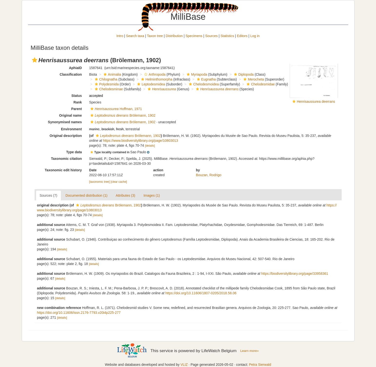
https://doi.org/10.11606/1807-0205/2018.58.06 (200, 293)
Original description (66, 136)
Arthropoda (154, 74)
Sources (211, 36)
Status (76, 96)
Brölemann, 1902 (122, 115)
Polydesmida (106, 84)
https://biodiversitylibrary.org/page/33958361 (294, 273)
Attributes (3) (125, 195)
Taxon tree (155, 36)
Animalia (111, 74)
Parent (76, 109)
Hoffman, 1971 (115, 109)
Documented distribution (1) (86, 195)
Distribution (174, 36)
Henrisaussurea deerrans (316, 101)
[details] (150, 145)
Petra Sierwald (260, 365)
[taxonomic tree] (99, 182)
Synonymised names (65, 122)
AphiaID (75, 68)
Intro (119, 36)
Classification (71, 74)
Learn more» (249, 351)
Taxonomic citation (66, 159)
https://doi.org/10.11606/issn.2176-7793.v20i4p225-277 (79, 313)
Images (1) (152, 195)
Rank (78, 102)
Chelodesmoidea (203, 84)
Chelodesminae (108, 89)
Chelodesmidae (260, 84)
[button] (35, 60)
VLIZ (184, 365)
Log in (255, 36)
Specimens (193, 36)
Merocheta (253, 79)
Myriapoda (196, 74)
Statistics (227, 36)
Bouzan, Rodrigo (208, 175)
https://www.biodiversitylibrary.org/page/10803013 (140, 141)
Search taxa (135, 36)
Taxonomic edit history (63, 170)
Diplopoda (243, 74)
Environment (71, 129)
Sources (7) (48, 195)
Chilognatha (105, 79)
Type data (74, 152)
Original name (70, 115)
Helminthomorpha (156, 79)
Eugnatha (206, 79)
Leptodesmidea (150, 84)
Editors (242, 36)
